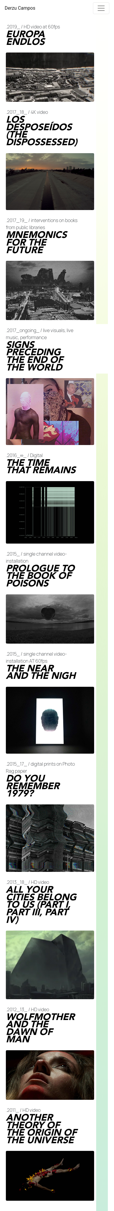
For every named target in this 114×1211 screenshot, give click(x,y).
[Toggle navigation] (101, 8)
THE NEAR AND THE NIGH (40, 672)
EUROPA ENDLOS (25, 38)
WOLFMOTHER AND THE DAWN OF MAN (40, 1028)
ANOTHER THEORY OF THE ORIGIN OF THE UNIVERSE (41, 1129)
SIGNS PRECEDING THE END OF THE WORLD (34, 356)
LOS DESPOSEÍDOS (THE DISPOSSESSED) (41, 131)
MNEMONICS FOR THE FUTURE (36, 242)
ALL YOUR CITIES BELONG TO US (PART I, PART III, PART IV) (41, 905)
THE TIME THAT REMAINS (40, 466)
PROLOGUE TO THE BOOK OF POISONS (40, 576)
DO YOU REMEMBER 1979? (32, 786)
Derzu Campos (20, 8)
